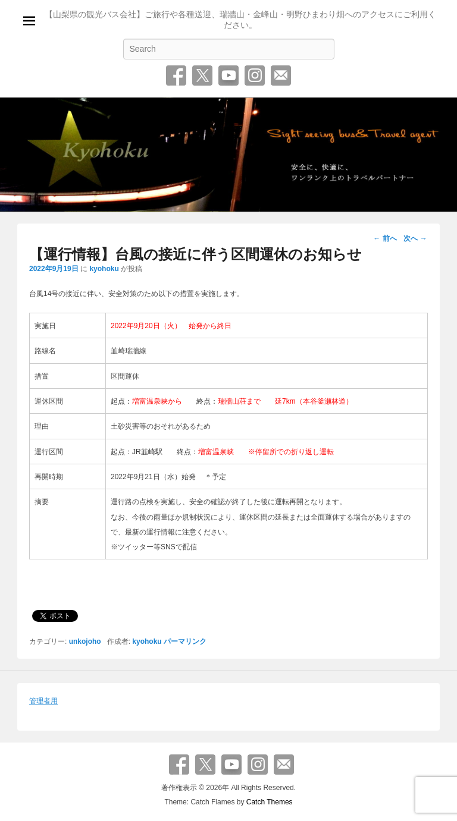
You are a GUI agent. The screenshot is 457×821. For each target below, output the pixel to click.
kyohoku (103, 269)
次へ (415, 238)
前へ (384, 238)
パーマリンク (185, 641)
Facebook (176, 75)
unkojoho (85, 641)
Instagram (255, 75)
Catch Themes (269, 802)
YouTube (228, 75)
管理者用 (43, 701)
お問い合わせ (281, 75)
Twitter (202, 75)
